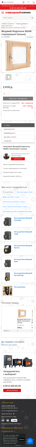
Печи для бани (8, 192)
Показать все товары (9, 345)
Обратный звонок (12, 390)
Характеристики (9, 129)
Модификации (9, 133)
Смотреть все (18, 159)
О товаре (7, 125)
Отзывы (7, 141)
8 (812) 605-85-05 (18, 8)
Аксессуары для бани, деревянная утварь (17, 211)
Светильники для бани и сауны (14, 202)
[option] (18, 55)
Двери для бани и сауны (11, 197)
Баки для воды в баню (25, 192)
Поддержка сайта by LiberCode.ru (11, 423)
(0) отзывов (30, 37)
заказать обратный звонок (9, 408)
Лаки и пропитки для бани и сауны (15, 207)
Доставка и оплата (10, 137)
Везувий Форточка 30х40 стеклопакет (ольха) (24, 321)
